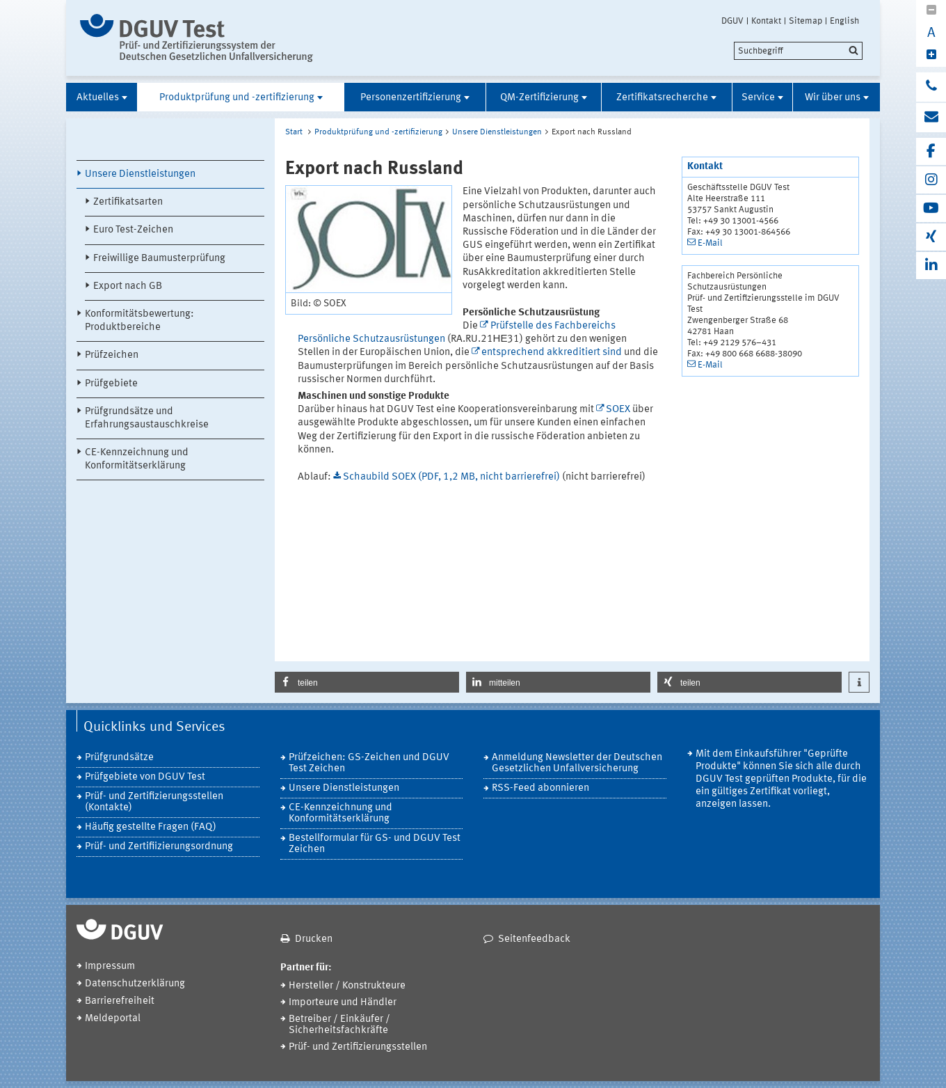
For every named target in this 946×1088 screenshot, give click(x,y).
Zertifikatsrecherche (662, 98)
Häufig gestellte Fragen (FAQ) (150, 827)
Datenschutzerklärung (135, 984)
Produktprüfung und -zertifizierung (236, 98)
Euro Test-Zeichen (133, 230)
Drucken (313, 939)
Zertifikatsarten (128, 202)
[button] (367, 682)
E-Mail (710, 243)
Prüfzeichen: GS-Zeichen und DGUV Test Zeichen (369, 763)
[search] (798, 51)
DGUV (732, 20)
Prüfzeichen (111, 355)
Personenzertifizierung (410, 98)
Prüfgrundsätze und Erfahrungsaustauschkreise (147, 418)
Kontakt (766, 20)
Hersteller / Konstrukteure (347, 986)
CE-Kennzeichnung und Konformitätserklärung (137, 459)
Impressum (110, 966)
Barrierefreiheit (119, 1001)
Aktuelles (98, 98)
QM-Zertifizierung (539, 98)
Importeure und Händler (342, 1003)
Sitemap (805, 20)
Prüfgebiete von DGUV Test (145, 777)
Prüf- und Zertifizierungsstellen (358, 1047)
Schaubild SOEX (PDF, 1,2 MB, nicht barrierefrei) (452, 477)
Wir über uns (832, 98)
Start (294, 132)
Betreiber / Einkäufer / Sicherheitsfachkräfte (339, 1025)
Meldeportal (113, 1019)
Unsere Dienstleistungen (140, 174)
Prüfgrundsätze (119, 757)
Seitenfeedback (534, 939)
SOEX (618, 409)
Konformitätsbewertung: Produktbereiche (139, 321)
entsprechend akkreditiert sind (551, 352)
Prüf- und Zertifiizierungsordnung (159, 847)
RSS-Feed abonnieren (540, 788)
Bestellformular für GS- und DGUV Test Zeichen (374, 844)
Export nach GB (127, 286)
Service (758, 98)
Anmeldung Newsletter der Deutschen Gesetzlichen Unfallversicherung (577, 763)
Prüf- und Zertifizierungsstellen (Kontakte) (154, 802)
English (844, 20)
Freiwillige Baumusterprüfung (159, 258)
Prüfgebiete (111, 384)
